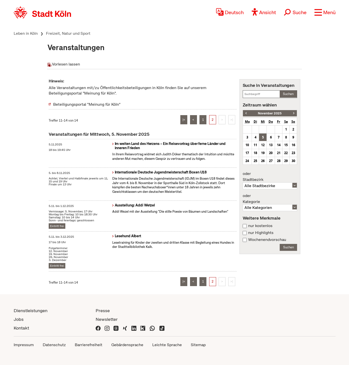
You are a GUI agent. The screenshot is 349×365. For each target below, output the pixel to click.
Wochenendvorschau (267, 240)
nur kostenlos (260, 226)
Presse (103, 310)
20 (270, 153)
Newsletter (107, 319)
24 (247, 161)
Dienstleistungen (30, 310)
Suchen (288, 94)
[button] (325, 12)
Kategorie (270, 198)
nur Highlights (260, 233)
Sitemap (198, 344)
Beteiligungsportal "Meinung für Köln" (86, 104)
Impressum (24, 344)
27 (270, 161)
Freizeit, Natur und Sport (68, 33)
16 (293, 145)
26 (263, 161)
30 (293, 161)
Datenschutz (54, 344)
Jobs (19, 319)
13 (270, 145)
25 (255, 161)
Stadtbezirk (270, 176)
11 (255, 145)
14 (278, 145)
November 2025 (270, 113)
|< (184, 120)
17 (247, 153)
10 (247, 145)
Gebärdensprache (127, 344)
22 (286, 153)
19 (263, 153)
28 (278, 161)
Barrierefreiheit (88, 344)
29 (286, 161)
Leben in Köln (26, 33)
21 (278, 153)
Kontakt (21, 328)
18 (255, 153)
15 (286, 145)
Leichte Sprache (167, 344)
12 (263, 145)
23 (293, 153)
